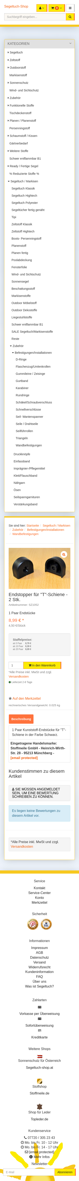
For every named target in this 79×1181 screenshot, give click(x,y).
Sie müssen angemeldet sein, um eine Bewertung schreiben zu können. (36, 792)
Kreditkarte (39, 1037)
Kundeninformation (39, 972)
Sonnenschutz (18, 82)
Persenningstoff (19, 128)
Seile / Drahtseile (26, 424)
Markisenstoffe (20, 296)
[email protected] (24, 758)
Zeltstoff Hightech (22, 231)
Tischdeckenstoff (19, 113)
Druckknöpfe (21, 454)
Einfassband (21, 461)
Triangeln (21, 438)
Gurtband (21, 381)
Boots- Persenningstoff (25, 238)
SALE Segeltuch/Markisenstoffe (31, 331)
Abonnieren (64, 1172)
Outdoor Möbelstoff (23, 303)
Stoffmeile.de (39, 1093)
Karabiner (21, 388)
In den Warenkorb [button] (42, 665)
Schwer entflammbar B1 (24, 158)
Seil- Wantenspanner (28, 416)
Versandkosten (19, 676)
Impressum (39, 948)
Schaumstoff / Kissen (22, 135)
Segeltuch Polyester (24, 202)
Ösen (16, 490)
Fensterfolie (18, 267)
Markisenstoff (17, 75)
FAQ (39, 976)
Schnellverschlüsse (27, 409)
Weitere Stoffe (18, 151)
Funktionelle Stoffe (21, 105)
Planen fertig (19, 253)
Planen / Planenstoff (22, 120)
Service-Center (39, 893)
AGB (39, 952)
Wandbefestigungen (28, 445)
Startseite (33, 525)
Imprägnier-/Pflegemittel (28, 468)
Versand (39, 962)
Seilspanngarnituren (26, 497)
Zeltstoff (14, 60)
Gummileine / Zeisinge (29, 373)
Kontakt (39, 888)
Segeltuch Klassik (22, 188)
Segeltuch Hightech (23, 195)
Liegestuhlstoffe (21, 317)
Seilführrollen (23, 431)
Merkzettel (39, 902)
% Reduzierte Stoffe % (23, 173)
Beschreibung (21, 719)
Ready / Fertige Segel (23, 166)
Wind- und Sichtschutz (23, 90)
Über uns (39, 981)
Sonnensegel (19, 281)
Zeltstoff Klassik (21, 224)
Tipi (13, 217)
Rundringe (21, 395)
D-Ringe (20, 359)
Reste (14, 338)
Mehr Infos (42, 1157)
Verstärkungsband (24, 504)
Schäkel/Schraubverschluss (33, 402)
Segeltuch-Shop (16, 6)
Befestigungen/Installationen (32, 352)
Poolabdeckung (21, 260)
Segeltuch (15, 52)
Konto (39, 897)
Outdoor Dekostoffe (23, 310)
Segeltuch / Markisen (23, 181)
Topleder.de (39, 1119)
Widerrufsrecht (39, 967)
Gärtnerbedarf (18, 143)
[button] (70, 8)
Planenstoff (18, 245)
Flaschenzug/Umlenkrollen (32, 366)
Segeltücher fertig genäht (27, 210)
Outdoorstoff (17, 67)
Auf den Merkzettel (27, 698)
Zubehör (14, 98)
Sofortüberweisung (39, 1025)
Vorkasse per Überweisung (39, 1014)
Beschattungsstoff (22, 288)
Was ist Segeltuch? (39, 986)
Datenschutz (39, 957)
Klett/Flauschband (24, 475)
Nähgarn (18, 482)
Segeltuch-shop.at (39, 1067)
